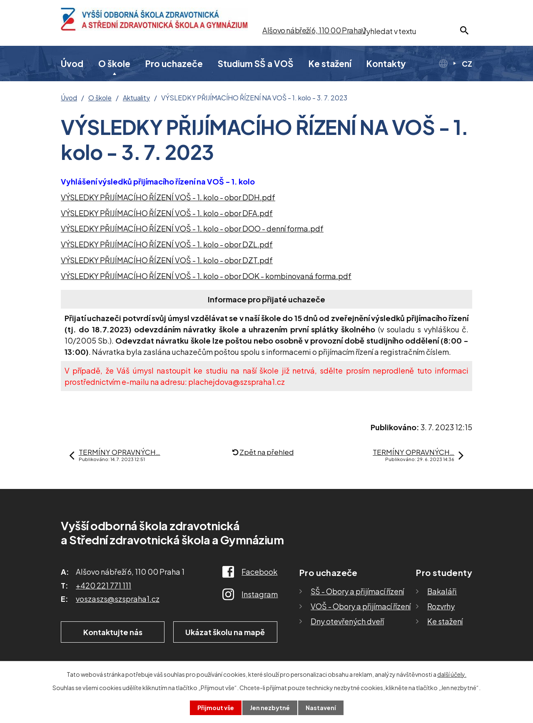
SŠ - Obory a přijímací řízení (357, 591)
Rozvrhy (441, 606)
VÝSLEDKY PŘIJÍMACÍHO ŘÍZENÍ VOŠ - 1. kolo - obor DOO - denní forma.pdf (192, 228)
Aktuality (136, 98)
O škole (114, 63)
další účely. (451, 674)
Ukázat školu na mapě (225, 632)
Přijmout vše (215, 707)
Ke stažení (330, 63)
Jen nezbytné (270, 707)
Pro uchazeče (174, 63)
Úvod (72, 63)
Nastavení (321, 707)
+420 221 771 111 (103, 585)
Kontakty (386, 63)
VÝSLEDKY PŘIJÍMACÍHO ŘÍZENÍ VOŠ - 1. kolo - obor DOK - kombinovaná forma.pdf (206, 276)
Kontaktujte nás (112, 632)
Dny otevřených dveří (347, 621)
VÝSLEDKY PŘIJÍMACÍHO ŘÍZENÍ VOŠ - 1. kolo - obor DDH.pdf (168, 197)
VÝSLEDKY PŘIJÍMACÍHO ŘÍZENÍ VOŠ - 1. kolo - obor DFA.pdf (167, 213)
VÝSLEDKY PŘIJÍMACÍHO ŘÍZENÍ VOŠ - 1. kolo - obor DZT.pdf (167, 260)
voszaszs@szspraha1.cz (117, 598)
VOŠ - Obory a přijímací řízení (361, 606)
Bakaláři (442, 591)
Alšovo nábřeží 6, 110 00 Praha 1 (314, 30)
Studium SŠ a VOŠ (256, 63)
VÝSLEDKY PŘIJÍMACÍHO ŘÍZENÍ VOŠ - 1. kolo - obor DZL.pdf (167, 244)
